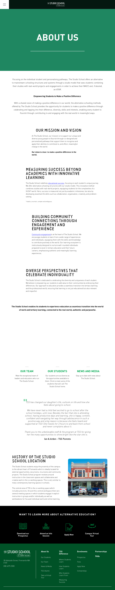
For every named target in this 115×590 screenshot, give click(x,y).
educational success (56, 183)
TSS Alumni (45, 571)
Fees (79, 562)
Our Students (46, 557)
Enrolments (82, 551)
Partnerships (101, 551)
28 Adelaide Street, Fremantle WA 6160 (16, 561)
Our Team (44, 562)
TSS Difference (63, 552)
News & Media (46, 566)
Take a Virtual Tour (46, 576)
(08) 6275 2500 (8, 566)
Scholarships (82, 571)
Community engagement (41, 234)
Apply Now (81, 566)
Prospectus (81, 557)
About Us (45, 551)
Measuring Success (63, 581)
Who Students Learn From (64, 574)
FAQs (97, 556)
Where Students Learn (65, 560)
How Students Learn (64, 567)
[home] (57, 4)
